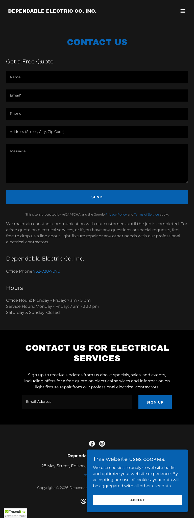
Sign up (155, 402)
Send (97, 197)
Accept (137, 500)
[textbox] (97, 77)
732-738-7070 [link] (46, 271)
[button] (183, 11)
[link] (52, 11)
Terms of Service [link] (146, 214)
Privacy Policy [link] (116, 214)
